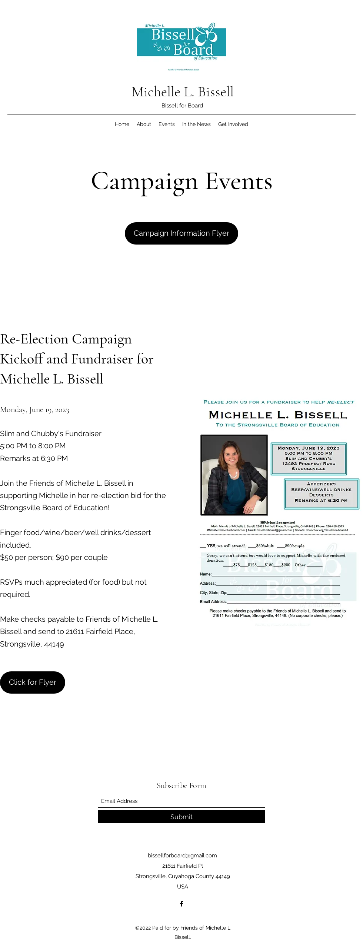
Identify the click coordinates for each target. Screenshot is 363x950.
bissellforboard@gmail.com (182, 855)
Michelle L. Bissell (182, 91)
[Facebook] (181, 903)
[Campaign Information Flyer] (181, 233)
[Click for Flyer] (32, 682)
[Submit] (181, 816)
